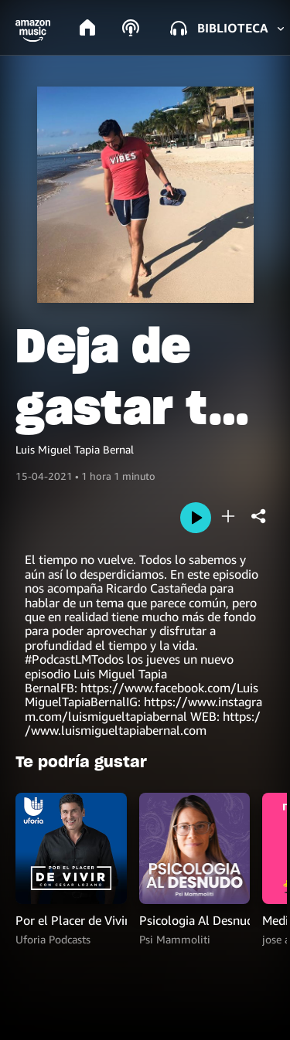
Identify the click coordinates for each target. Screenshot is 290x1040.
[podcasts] (130, 27)
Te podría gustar (81, 762)
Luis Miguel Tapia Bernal (74, 449)
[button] (32, 31)
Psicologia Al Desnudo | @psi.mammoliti (195, 920)
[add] (228, 516)
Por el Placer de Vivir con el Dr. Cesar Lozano (71, 920)
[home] (87, 27)
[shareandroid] (259, 516)
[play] (195, 517)
